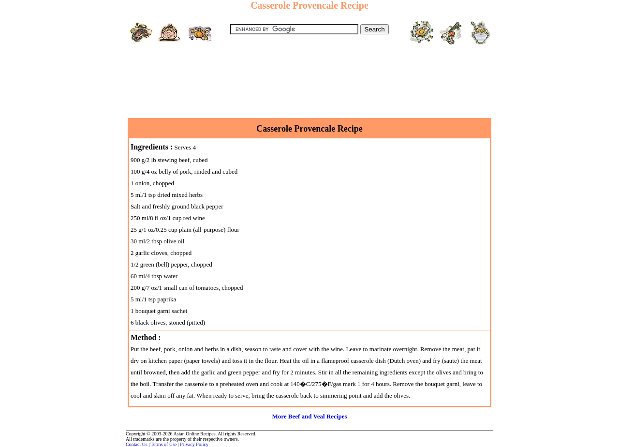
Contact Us (136, 444)
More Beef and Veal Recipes (309, 416)
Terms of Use (164, 444)
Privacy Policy (194, 444)
